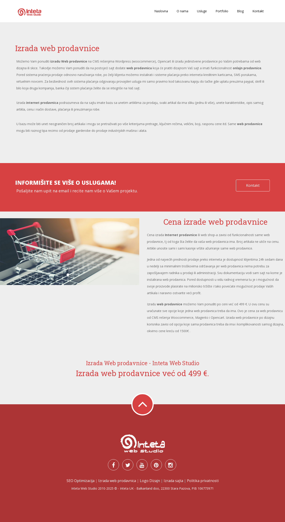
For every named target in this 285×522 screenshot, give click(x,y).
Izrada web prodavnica (117, 480)
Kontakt (258, 11)
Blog (240, 11)
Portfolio (222, 11)
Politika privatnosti (203, 480)
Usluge (202, 11)
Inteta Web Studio (84, 488)
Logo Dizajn (150, 480)
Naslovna (161, 11)
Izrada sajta (173, 480)
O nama (182, 11)
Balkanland (144, 488)
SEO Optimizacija (80, 480)
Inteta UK (127, 488)
